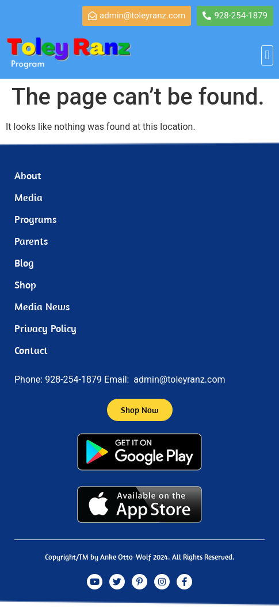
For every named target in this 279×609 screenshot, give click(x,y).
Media (28, 197)
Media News (42, 306)
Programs (35, 219)
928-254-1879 (73, 379)
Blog (24, 262)
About (27, 175)
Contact (31, 350)
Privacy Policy (45, 328)
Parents (31, 241)
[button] (267, 55)
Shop (25, 284)
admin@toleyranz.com (179, 379)
